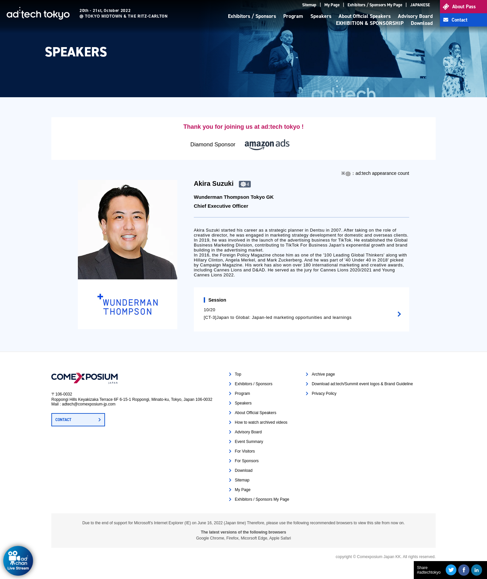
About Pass (464, 6)
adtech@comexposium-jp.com (89, 404)
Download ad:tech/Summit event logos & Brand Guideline (362, 384)
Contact (459, 20)
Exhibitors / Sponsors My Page (375, 5)
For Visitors (245, 451)
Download (422, 23)
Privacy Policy (324, 393)
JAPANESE (420, 5)
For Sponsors (247, 461)
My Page (332, 5)
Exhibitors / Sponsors (252, 16)
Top (238, 374)
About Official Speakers (365, 16)
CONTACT (63, 419)
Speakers (320, 16)
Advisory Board (415, 16)
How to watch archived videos (261, 422)
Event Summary (249, 441)
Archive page (323, 374)
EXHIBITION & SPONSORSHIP (370, 23)
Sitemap (309, 5)
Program (293, 16)
